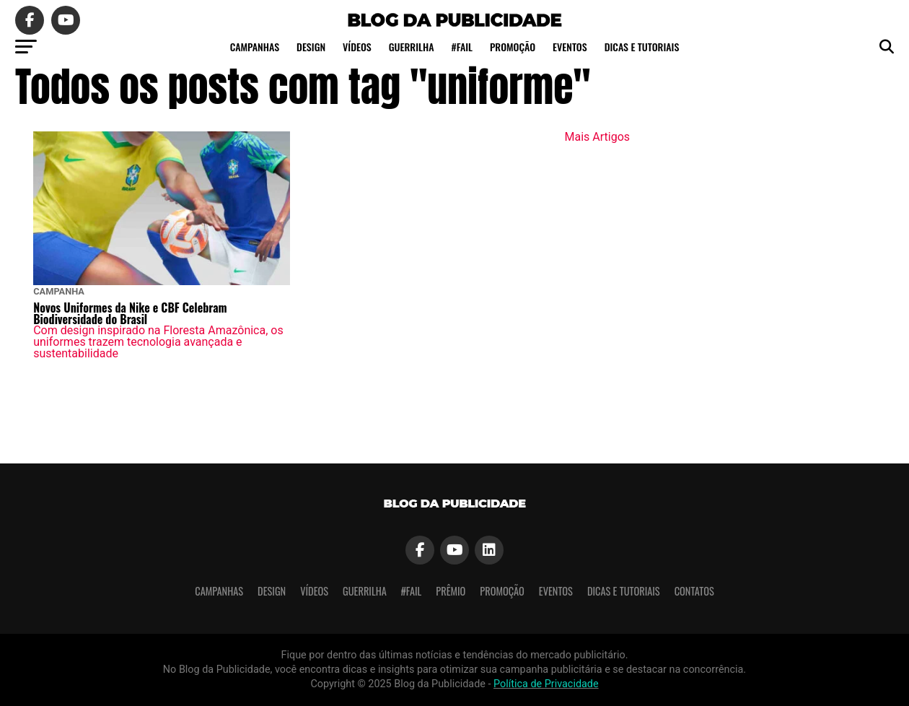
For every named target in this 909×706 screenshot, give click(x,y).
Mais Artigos (598, 137)
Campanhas (254, 46)
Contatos (694, 590)
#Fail (462, 46)
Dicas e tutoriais (642, 46)
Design (311, 46)
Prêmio (450, 590)
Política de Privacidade (546, 684)
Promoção (512, 46)
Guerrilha (411, 46)
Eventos (570, 46)
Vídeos (357, 46)
